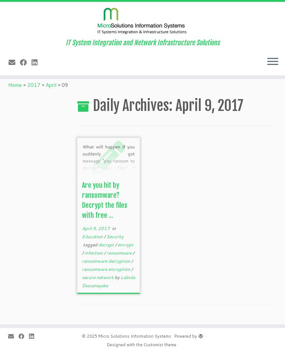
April (51, 85)
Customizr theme (160, 345)
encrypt (125, 245)
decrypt (106, 245)
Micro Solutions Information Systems (134, 336)
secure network (98, 277)
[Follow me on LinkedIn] (37, 62)
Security (115, 236)
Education (93, 236)
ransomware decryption (106, 261)
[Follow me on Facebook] (26, 62)
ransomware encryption (106, 269)
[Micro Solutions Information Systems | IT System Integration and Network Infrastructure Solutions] (142, 20)
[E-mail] (14, 62)
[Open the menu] (272, 62)
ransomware (120, 253)
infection (94, 253)
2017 (33, 85)
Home (15, 85)
